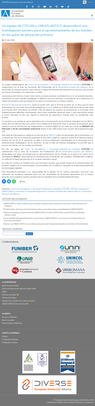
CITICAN (73, 189)
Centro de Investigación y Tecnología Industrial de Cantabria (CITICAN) (40, 189)
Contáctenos (51, 402)
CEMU (4, 292)
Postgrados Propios (10, 342)
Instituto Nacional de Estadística (17, 105)
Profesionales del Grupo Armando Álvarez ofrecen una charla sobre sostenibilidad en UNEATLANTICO (43, 209)
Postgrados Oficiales (10, 339)
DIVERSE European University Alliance (17, 2)
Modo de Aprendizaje (10, 286)
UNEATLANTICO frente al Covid (14, 304)
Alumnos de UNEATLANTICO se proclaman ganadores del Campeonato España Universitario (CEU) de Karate (46, 224)
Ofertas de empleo (9, 298)
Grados (5, 336)
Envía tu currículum (9, 295)
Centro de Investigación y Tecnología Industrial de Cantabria (54, 84)
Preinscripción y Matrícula (12, 323)
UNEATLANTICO (74, 191)
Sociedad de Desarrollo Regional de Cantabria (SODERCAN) (41, 191)
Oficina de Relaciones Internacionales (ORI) (19, 289)
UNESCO (52, 135)
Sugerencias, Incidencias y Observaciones (18, 301)
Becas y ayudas (8, 320)
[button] (89, 2)
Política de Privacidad (65, 402)
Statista (49, 107)
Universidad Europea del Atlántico (72, 87)
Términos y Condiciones (84, 402)
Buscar (29, 234)
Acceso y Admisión (9, 317)
